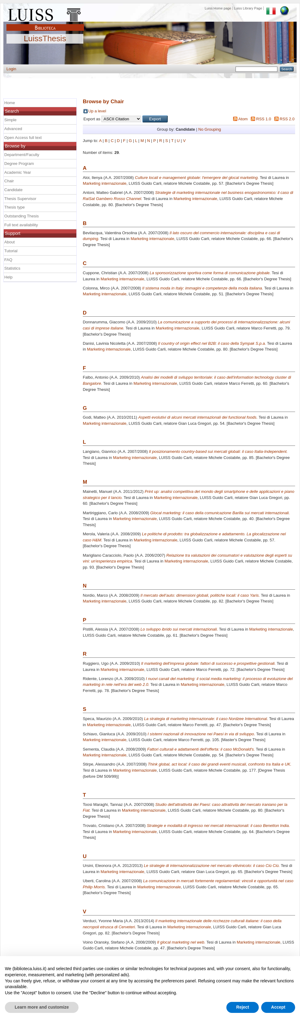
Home (9, 102)
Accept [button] (278, 1007)
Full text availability (21, 225)
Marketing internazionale (104, 183)
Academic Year (17, 172)
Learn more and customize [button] (42, 1007)
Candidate (13, 189)
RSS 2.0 (287, 119)
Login (11, 69)
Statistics (12, 268)
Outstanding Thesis (21, 216)
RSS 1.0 (263, 119)
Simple (10, 120)
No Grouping (209, 129)
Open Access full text (23, 137)
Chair (9, 181)
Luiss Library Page (248, 8)
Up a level (97, 111)
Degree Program (19, 163)
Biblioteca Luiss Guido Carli (45, 24)
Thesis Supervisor (20, 198)
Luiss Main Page (45, 13)
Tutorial (10, 251)
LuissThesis (45, 39)
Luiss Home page (218, 8)
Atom (243, 119)
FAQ (8, 259)
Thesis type (14, 207)
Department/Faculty (21, 154)
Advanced (13, 128)
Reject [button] (242, 1007)
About (9, 242)
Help (8, 277)
